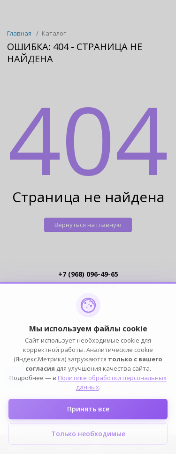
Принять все (88, 408)
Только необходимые (88, 433)
